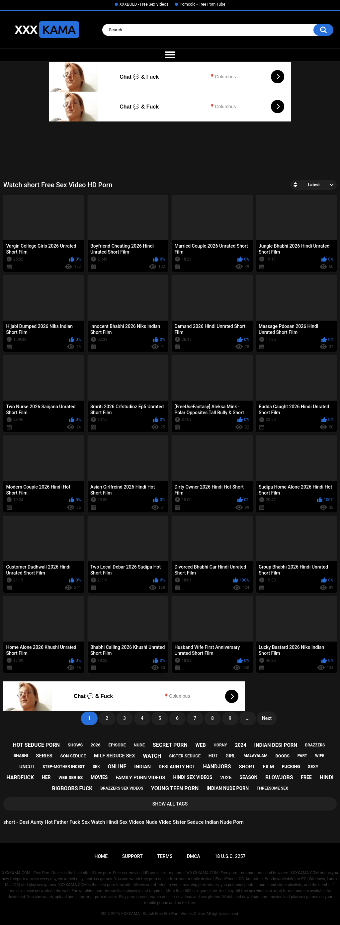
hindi (326, 777)
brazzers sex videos (121, 788)
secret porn (170, 745)
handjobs (217, 766)
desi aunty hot (177, 766)
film (268, 767)
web (201, 745)
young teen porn (175, 788)
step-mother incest (63, 766)
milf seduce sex (114, 756)
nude (139, 744)
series (44, 756)
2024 (240, 745)
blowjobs (279, 777)
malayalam (255, 755)
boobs (282, 755)
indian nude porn (228, 788)
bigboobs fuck (72, 788)
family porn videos (140, 778)
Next (267, 718)
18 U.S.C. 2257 (229, 856)
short (247, 767)
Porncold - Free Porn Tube (202, 4)
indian (142, 767)
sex (96, 766)
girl (230, 755)
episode (117, 744)
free (306, 777)
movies (99, 777)
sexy (313, 766)
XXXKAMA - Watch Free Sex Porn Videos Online (163, 913)
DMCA (193, 856)
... (248, 718)
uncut (27, 766)
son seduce (73, 755)
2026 (96, 744)
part (302, 755)
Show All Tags (170, 804)
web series (70, 777)
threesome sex (272, 788)
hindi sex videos (192, 777)
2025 (225, 778)
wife (319, 755)
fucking (291, 766)
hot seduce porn (36, 745)
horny (220, 745)
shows (75, 744)
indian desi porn (275, 745)
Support (132, 856)
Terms (164, 856)
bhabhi (21, 755)
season (248, 777)
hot (213, 755)
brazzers (315, 745)
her (46, 777)
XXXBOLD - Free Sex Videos (144, 4)
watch (152, 756)
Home (101, 856)
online (117, 766)
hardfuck (20, 777)
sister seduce (185, 755)
